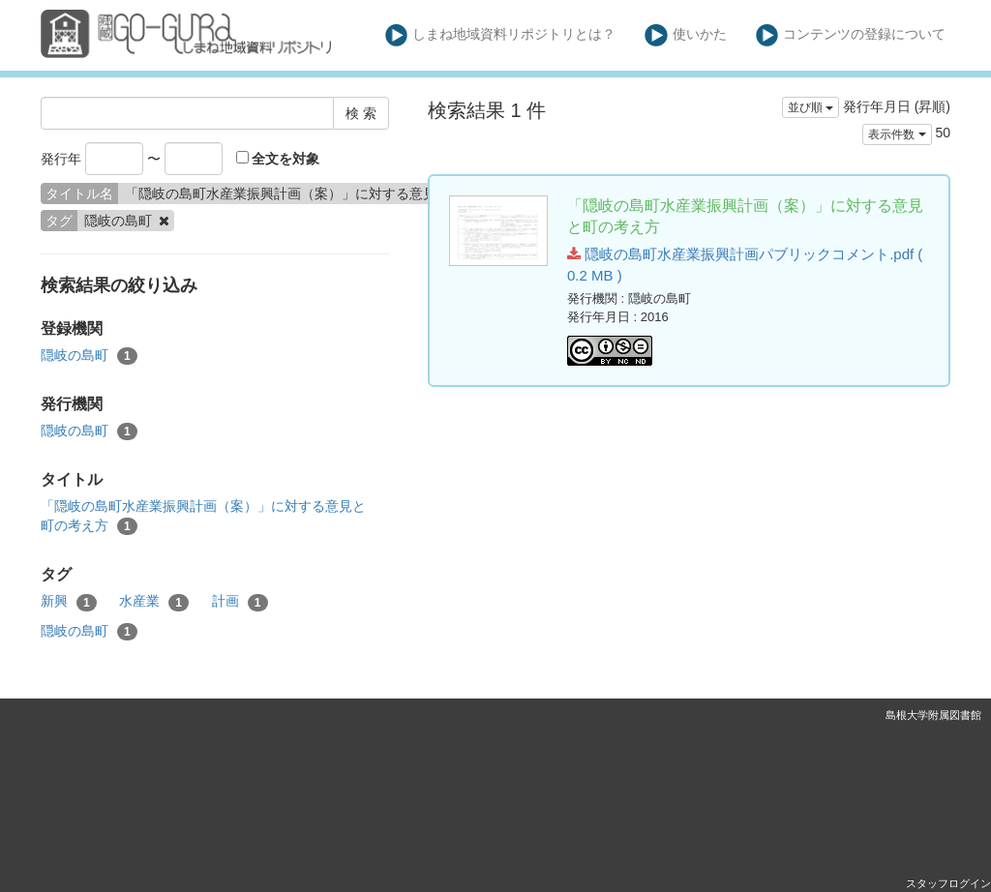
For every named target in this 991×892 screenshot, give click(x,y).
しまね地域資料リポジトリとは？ (500, 35)
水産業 (154, 601)
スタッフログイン (948, 883)
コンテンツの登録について (851, 35)
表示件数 (896, 134)
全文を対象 (278, 158)
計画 (240, 601)
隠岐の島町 (89, 356)
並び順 (810, 107)
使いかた (686, 35)
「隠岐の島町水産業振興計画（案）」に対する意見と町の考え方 (203, 516)
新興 (69, 601)
